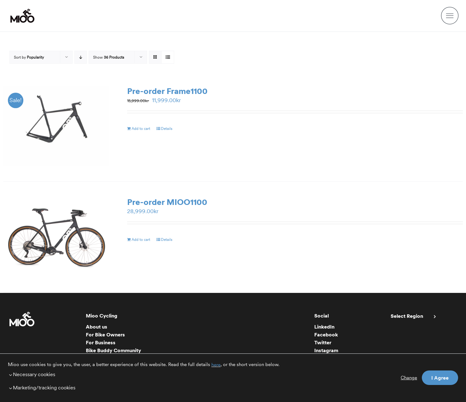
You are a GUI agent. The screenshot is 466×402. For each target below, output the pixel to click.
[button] (165, 374)
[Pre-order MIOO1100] (56, 237)
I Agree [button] (440, 378)
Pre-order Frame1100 (167, 91)
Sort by (29, 57)
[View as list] (168, 57)
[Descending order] (80, 57)
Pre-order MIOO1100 (167, 202)
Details (166, 128)
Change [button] (409, 378)
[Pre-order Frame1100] (56, 126)
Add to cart (141, 128)
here (216, 365)
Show (108, 57)
